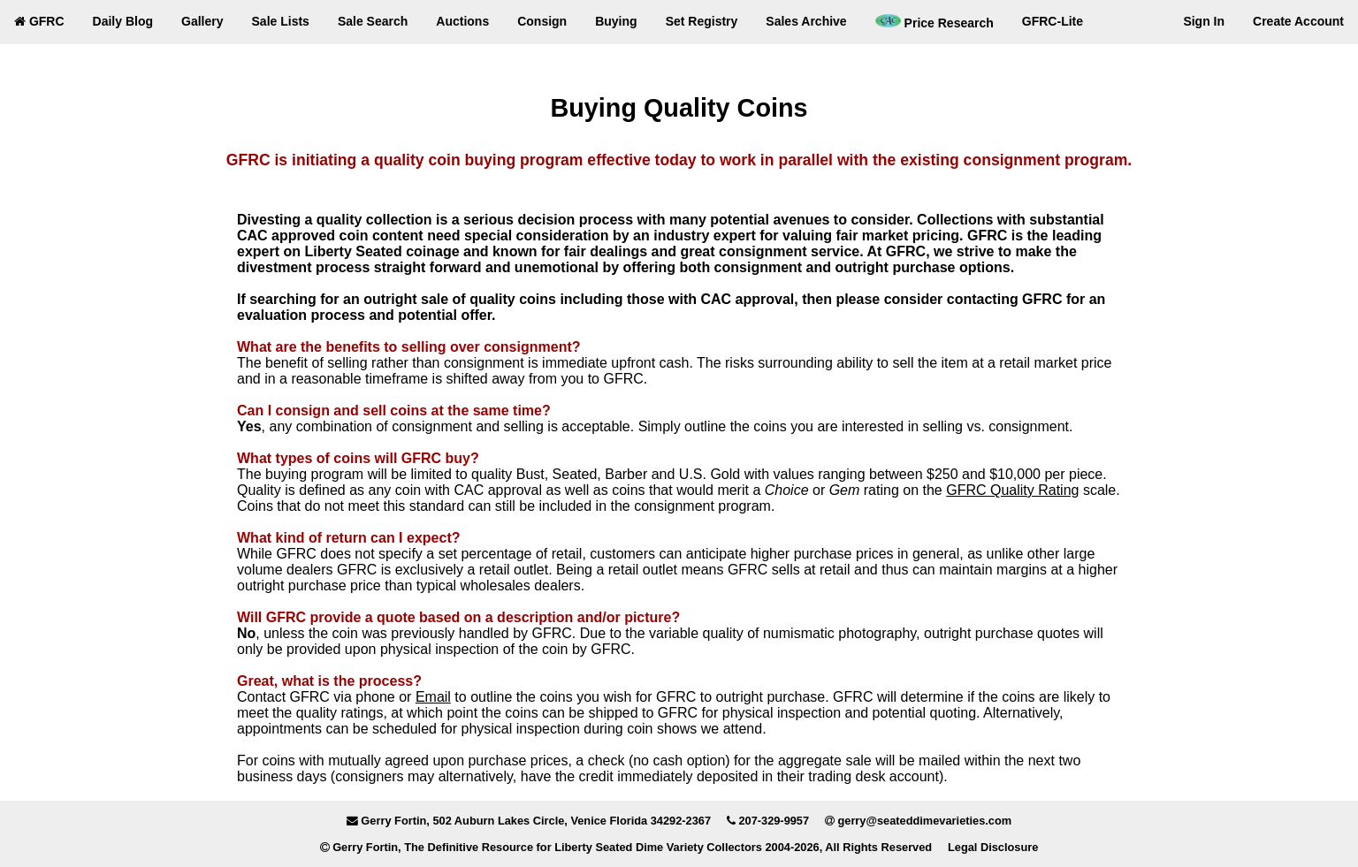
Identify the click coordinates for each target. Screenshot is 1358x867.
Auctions (462, 21)
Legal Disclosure (993, 847)
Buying (616, 21)
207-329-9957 (773, 820)
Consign (542, 21)
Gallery (202, 21)
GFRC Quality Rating (1012, 490)
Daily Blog (123, 21)
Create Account (1298, 21)
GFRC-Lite (1052, 21)
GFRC (39, 21)
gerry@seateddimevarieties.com (924, 820)
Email (433, 696)
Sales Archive (806, 21)
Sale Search (373, 21)
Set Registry (702, 21)
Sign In (1203, 21)
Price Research (934, 22)
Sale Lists (280, 21)
